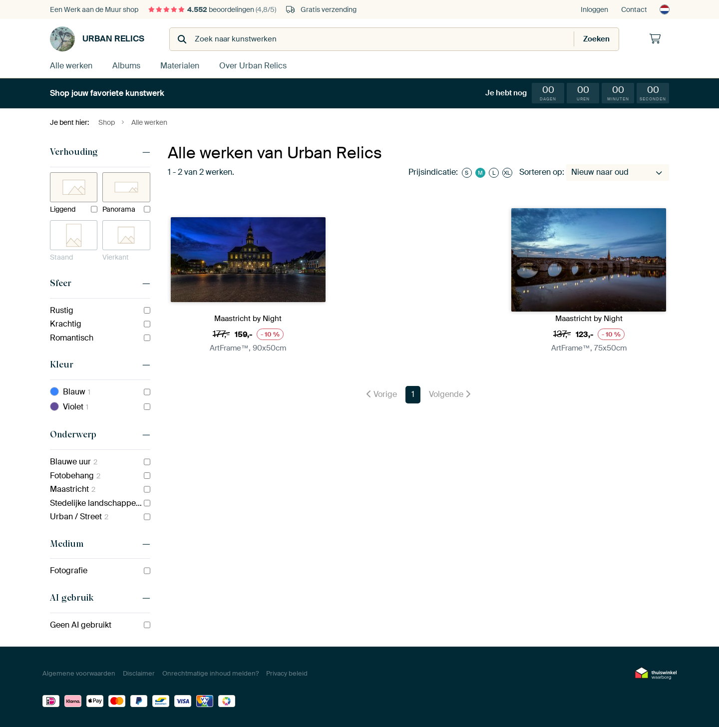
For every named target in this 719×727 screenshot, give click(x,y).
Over (253, 65)
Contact (634, 9)
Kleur (61, 364)
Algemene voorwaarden (78, 673)
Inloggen (594, 9)
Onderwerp (73, 434)
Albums (126, 65)
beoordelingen (212, 9)
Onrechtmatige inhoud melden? (210, 673)
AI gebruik (71, 598)
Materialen (179, 65)
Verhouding (74, 152)
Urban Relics (97, 38)
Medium (66, 544)
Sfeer (60, 283)
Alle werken (71, 65)
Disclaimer (139, 673)
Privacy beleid (287, 673)
